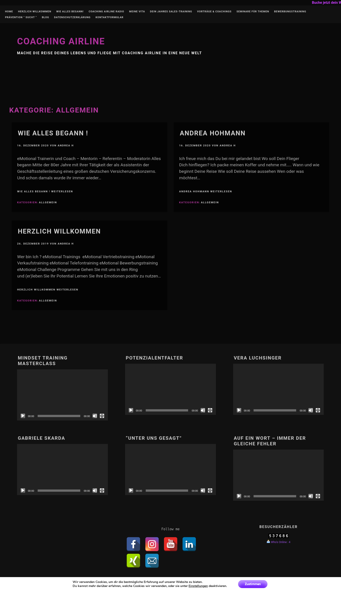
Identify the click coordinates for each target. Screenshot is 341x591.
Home (9, 11)
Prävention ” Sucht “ (21, 17)
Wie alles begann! (70, 11)
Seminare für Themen (253, 11)
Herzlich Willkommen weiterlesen (47, 289)
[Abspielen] (23, 416)
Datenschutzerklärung (72, 17)
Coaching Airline (61, 41)
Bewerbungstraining (290, 11)
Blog (45, 17)
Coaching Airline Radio (106, 11)
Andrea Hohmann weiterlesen (205, 191)
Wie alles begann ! (53, 133)
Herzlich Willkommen (34, 11)
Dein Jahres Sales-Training (171, 11)
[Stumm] (95, 416)
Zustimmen (253, 584)
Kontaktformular (109, 17)
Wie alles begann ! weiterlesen (45, 191)
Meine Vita (137, 11)
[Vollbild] (102, 416)
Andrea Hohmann (213, 133)
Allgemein (48, 202)
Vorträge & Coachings (214, 11)
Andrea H (66, 145)
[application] (62, 394)
